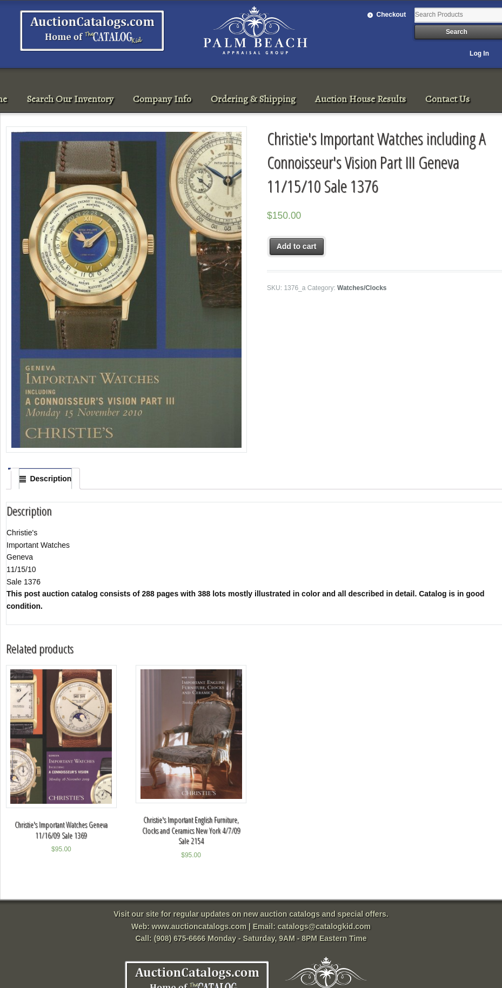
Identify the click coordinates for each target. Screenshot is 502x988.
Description (50, 478)
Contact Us (447, 98)
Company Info (162, 98)
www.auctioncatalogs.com (199, 926)
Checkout (391, 14)
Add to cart (297, 246)
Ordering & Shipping (253, 98)
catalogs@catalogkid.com (324, 926)
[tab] (45, 478)
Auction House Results (360, 98)
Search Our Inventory (69, 98)
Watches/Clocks (361, 288)
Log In (479, 53)
